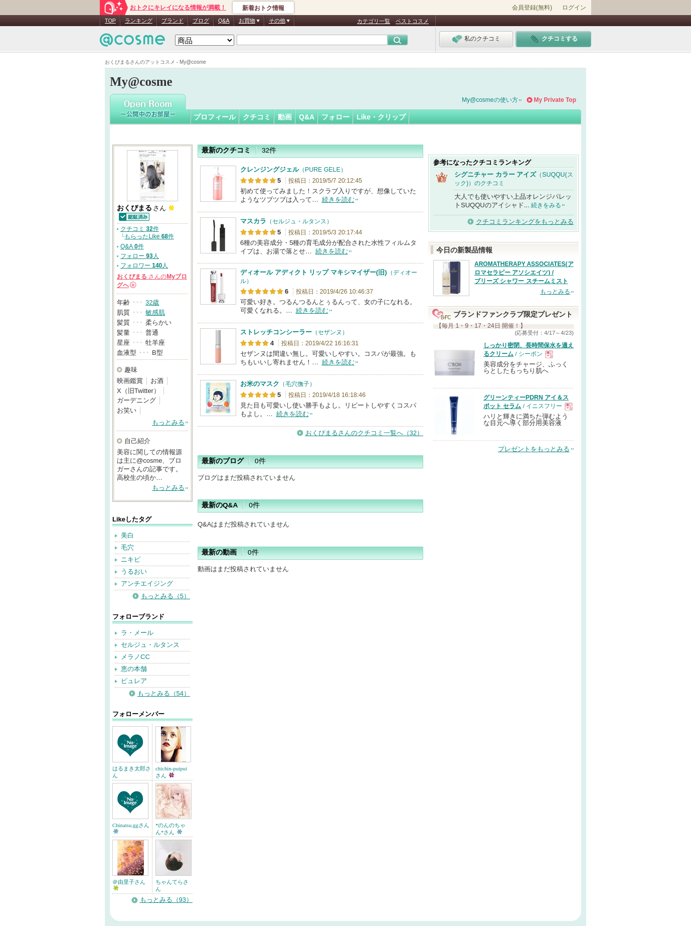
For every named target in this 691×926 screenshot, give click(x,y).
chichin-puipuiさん (171, 771)
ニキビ (130, 559)
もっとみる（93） (166, 899)
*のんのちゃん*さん (170, 828)
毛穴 (127, 547)
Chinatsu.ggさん (130, 828)
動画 (285, 117)
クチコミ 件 (139, 228)
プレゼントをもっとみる (534, 449)
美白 (127, 535)
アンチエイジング (147, 583)
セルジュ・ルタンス (150, 644)
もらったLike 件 (149, 236)
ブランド (172, 21)
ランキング (138, 21)
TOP (110, 21)
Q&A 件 (132, 246)
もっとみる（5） (165, 596)
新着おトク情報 (263, 8)
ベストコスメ (412, 21)
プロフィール (215, 117)
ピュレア (134, 681)
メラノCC (135, 656)
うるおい (134, 571)
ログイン (574, 7)
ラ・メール (137, 632)
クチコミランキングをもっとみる (525, 221)
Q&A (224, 21)
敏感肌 (155, 312)
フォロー (335, 117)
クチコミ (257, 117)
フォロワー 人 (144, 265)
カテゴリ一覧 (373, 21)
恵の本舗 (134, 669)
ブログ (201, 21)
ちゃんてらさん (172, 885)
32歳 (152, 302)
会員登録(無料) (532, 7)
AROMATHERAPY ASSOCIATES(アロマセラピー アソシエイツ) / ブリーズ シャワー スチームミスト (524, 272)
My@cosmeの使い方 (490, 99)
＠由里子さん (128, 884)
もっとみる (168, 422)
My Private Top (555, 99)
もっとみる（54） (163, 693)
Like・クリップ (381, 117)
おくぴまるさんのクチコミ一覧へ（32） (364, 433)
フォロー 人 (139, 255)
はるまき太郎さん (131, 771)
